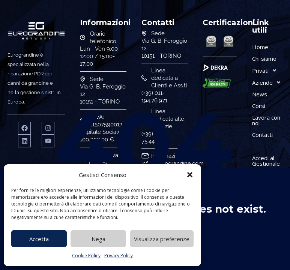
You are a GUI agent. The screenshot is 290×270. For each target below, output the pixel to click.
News (259, 94)
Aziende (268, 82)
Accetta (39, 239)
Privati (266, 70)
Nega (98, 239)
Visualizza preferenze (161, 239)
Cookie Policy (86, 255)
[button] (190, 174)
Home (260, 47)
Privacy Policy (118, 255)
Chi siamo (264, 58)
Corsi (258, 106)
